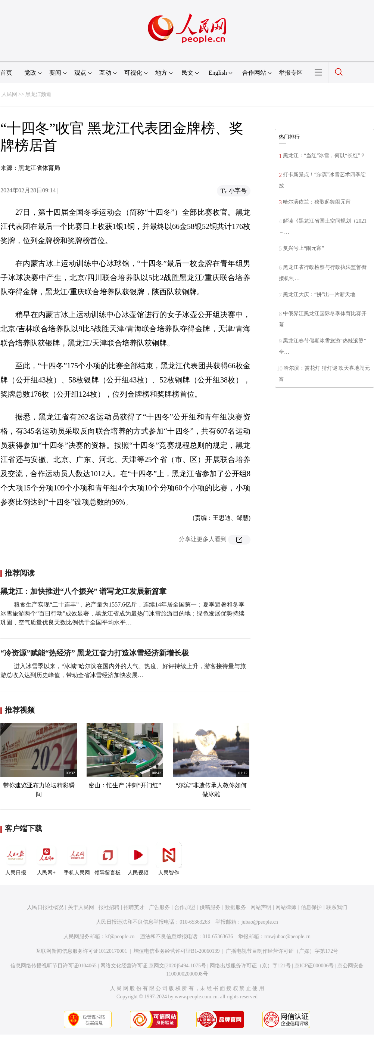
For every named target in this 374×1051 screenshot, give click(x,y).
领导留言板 (107, 858)
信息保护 (311, 907)
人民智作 (169, 858)
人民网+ (46, 858)
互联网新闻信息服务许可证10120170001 (81, 951)
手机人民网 (77, 858)
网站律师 (285, 907)
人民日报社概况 (45, 907)
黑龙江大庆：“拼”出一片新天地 (319, 294)
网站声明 (260, 907)
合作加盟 (184, 907)
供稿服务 (210, 907)
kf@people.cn (120, 936)
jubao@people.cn (259, 922)
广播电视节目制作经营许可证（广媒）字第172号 (282, 951)
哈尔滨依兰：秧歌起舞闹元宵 (317, 202)
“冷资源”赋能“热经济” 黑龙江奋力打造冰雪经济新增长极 (94, 653)
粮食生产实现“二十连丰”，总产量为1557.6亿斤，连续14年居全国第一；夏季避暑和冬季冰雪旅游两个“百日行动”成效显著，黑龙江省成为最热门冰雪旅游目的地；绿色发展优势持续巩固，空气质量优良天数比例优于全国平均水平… (122, 613)
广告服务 (159, 907)
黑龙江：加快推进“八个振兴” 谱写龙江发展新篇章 (83, 591)
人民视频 (138, 858)
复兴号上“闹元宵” (303, 248)
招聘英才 (134, 907)
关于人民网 (81, 907)
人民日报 (16, 858)
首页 (6, 72)
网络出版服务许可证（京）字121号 (250, 965)
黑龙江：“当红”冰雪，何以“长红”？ (324, 155)
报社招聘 (109, 907)
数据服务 (235, 907)
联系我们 (336, 907)
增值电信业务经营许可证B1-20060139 (177, 951)
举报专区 (291, 72)
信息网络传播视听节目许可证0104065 (53, 965)
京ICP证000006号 (314, 965)
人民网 (9, 94)
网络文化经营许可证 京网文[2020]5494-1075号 (153, 965)
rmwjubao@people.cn (287, 936)
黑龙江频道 (38, 94)
